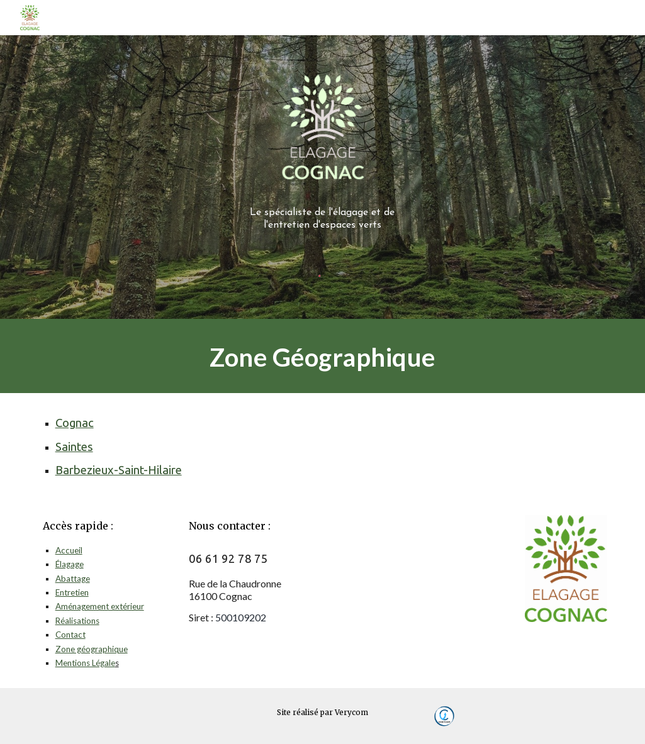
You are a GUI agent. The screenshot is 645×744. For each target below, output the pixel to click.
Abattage (72, 579)
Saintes (74, 446)
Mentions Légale (85, 663)
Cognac (74, 423)
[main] (322, 214)
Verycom (351, 712)
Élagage (69, 564)
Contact (70, 635)
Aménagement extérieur (99, 606)
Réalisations (77, 621)
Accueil (68, 550)
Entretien (72, 592)
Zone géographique (91, 649)
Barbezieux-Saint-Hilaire (118, 470)
